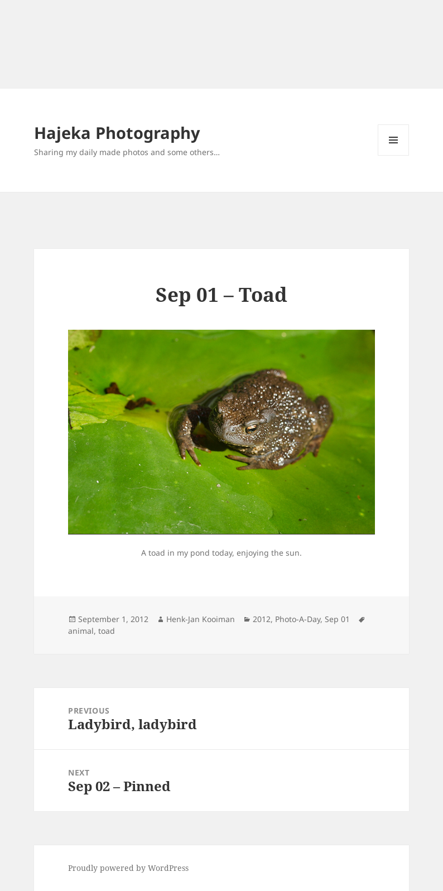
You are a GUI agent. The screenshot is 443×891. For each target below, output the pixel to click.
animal (81, 630)
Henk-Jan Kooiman (200, 619)
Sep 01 (337, 619)
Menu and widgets (393, 155)
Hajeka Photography (117, 132)
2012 (262, 619)
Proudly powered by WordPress (128, 868)
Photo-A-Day (297, 619)
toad (106, 630)
